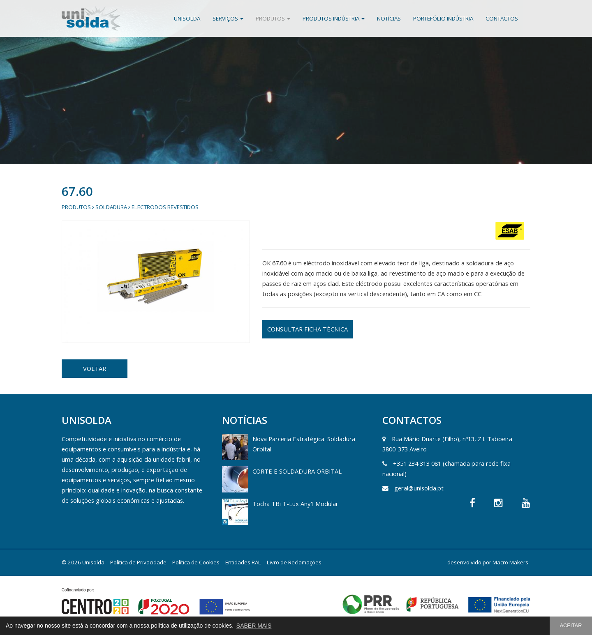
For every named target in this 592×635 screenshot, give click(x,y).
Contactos (502, 18)
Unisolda (187, 18)
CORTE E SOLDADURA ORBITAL (297, 471)
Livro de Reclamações (294, 562)
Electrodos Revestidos (165, 207)
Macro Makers (510, 562)
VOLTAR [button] (94, 368)
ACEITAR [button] (571, 625)
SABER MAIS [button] (254, 625)
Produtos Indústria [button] (334, 18)
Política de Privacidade (138, 562)
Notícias (389, 18)
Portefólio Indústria (443, 18)
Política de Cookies (196, 562)
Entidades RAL (243, 562)
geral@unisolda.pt (419, 488)
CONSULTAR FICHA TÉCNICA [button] (307, 329)
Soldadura (111, 207)
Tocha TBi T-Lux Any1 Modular (295, 503)
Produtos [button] (273, 18)
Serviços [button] (228, 18)
